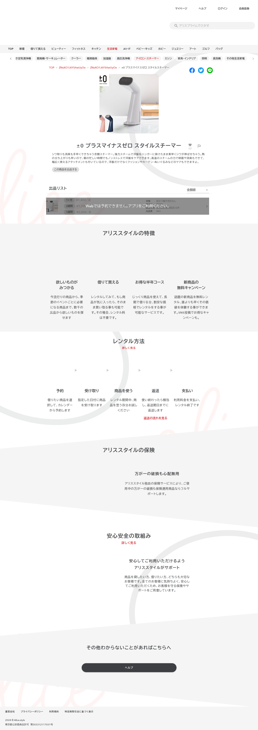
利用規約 (54, 711)
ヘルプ (202, 8)
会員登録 (244, 8)
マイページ (181, 8)
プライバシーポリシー (32, 711)
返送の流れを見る (155, 418)
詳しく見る (129, 348)
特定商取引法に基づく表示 (79, 711)
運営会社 (10, 711)
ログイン (222, 8)
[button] (198, 190)
